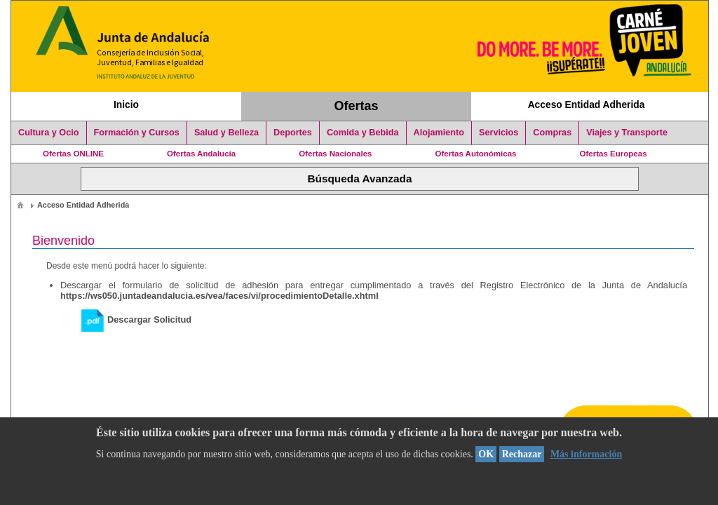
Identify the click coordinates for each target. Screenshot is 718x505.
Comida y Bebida (363, 132)
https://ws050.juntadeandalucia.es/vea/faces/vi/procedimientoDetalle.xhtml (219, 295)
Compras (552, 132)
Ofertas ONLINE (73, 153)
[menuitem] (20, 204)
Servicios (498, 132)
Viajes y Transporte (627, 132)
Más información (586, 454)
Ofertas (356, 106)
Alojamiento (439, 132)
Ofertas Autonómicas (475, 153)
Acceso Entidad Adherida (586, 104)
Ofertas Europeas (613, 153)
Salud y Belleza (226, 132)
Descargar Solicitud (136, 319)
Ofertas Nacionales (335, 153)
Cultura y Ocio (48, 132)
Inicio (126, 104)
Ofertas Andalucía (201, 153)
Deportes (292, 132)
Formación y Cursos (137, 132)
